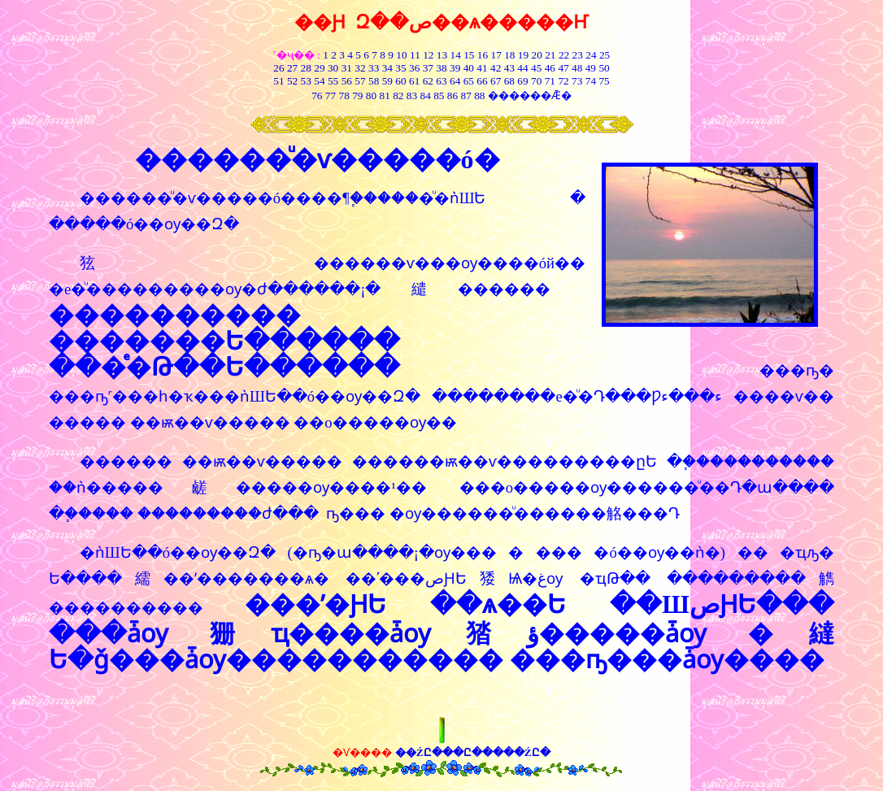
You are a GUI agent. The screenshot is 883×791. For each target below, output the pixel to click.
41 (481, 68)
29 (319, 68)
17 (496, 55)
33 (373, 68)
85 (438, 95)
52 (292, 81)
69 (522, 81)
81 (384, 95)
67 (495, 81)
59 (386, 81)
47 (563, 68)
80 (369, 95)
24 (590, 55)
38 (441, 68)
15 (468, 55)
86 (452, 95)
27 (292, 68)
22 (564, 55)
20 (537, 55)
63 (441, 81)
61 (414, 81)
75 (603, 81)
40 (468, 68)
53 (306, 81)
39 (455, 68)
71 (550, 81)
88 (479, 95)
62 (428, 81)
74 (590, 81)
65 (468, 81)
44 (522, 68)
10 (401, 55)
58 (373, 81)
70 (536, 81)
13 (442, 55)
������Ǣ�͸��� (530, 95)
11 (415, 55)
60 (400, 81)
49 (589, 68)
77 (330, 95)
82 (397, 95)
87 (466, 95)
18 (509, 55)
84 (425, 95)
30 (333, 68)
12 (428, 55)
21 (550, 55)
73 (577, 81)
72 (563, 81)
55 (333, 81)
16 (482, 55)
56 (346, 81)
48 (577, 68)
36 (414, 68)
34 (387, 68)
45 (536, 68)
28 (306, 68)
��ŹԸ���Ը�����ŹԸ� (472, 752)
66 (481, 81)
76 (316, 95)
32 (360, 68)
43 (509, 68)
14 (455, 55)
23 (577, 55)
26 (278, 68)
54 (319, 81)
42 (495, 68)
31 (346, 68)
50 (603, 68)
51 (278, 81)
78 (343, 95)
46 (550, 68)
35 (400, 68)
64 (455, 81)
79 (357, 95)
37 (428, 68)
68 (509, 81)
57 (360, 81)
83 (410, 95)
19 (523, 55)
